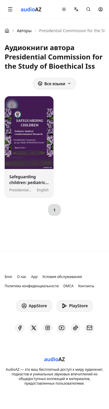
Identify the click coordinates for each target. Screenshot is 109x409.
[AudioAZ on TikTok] (75, 327)
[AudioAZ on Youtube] (61, 327)
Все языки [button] (54, 83)
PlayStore (75, 306)
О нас (21, 277)
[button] (10, 9)
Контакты (86, 286)
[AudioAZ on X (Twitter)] (33, 327)
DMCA (68, 286)
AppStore (34, 306)
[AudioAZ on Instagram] (47, 327)
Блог (8, 277)
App (34, 277)
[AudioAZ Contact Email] (89, 327)
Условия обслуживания (62, 277)
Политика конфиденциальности (32, 286)
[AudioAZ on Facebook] (19, 327)
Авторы (24, 30)
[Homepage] (31, 9)
